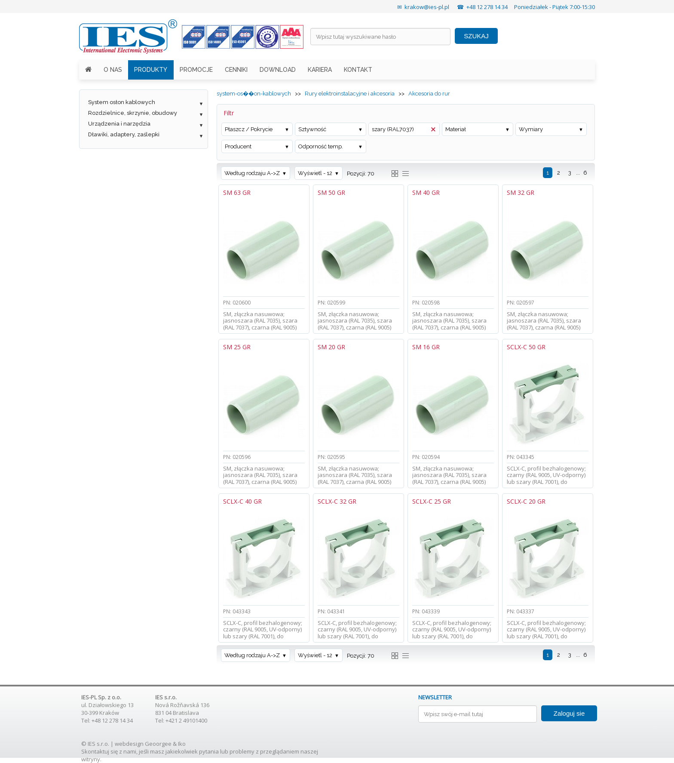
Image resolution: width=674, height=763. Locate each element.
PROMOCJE (196, 69)
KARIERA (320, 69)
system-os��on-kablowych (254, 93)
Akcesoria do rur (429, 93)
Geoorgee (158, 744)
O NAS (113, 69)
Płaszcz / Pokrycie (249, 129)
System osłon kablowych (121, 102)
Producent (238, 146)
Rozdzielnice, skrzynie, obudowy (132, 113)
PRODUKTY (150, 69)
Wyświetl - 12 (315, 173)
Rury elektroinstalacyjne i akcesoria (350, 93)
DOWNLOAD (278, 69)
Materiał (455, 129)
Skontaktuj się (99, 751)
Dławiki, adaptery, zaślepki (123, 134)
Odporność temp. (320, 146)
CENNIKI (236, 69)
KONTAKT (358, 69)
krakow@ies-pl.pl (426, 7)
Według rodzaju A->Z (252, 173)
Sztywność (312, 129)
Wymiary (531, 129)
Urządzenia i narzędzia (119, 123)
